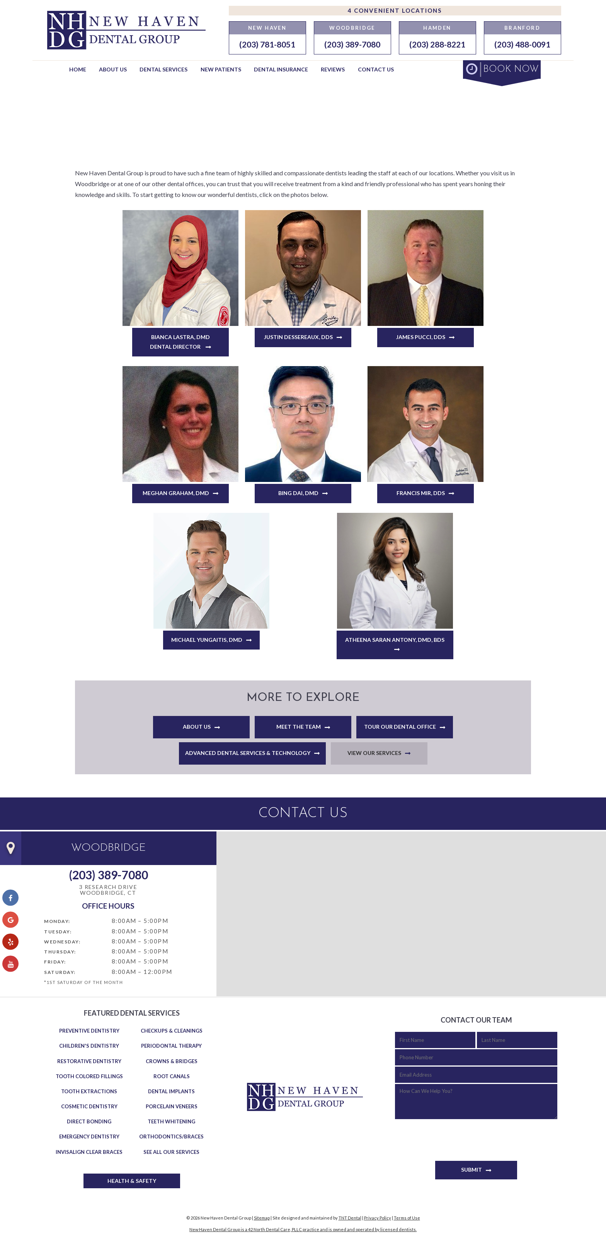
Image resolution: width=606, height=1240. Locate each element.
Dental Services (163, 69)
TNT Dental (350, 1217)
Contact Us (376, 69)
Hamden (437, 28)
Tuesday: (57, 932)
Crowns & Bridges (171, 1061)
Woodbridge (352, 28)
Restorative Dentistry (89, 1061)
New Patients (221, 69)
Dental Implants (171, 1091)
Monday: (57, 921)
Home (77, 69)
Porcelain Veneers (171, 1106)
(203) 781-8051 (267, 44)
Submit (471, 1169)
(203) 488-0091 (522, 44)
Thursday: (60, 952)
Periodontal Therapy (171, 1046)
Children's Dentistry (89, 1046)
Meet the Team (298, 726)
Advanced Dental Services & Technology (247, 753)
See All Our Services (171, 1152)
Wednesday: (62, 942)
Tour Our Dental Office (400, 726)
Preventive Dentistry (89, 1031)
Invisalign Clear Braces (89, 1152)
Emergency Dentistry (89, 1136)
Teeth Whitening (171, 1121)
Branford (522, 28)
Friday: (55, 962)
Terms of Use (407, 1217)
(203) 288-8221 (437, 44)
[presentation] (453, 1136)
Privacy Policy (377, 1217)
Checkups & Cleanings (172, 1031)
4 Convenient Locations (395, 10)
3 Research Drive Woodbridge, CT (108, 890)
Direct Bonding (89, 1121)
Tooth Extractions (89, 1091)
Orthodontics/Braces (171, 1136)
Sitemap (262, 1217)
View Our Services (374, 753)
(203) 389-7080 (352, 44)
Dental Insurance (281, 69)
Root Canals (171, 1076)
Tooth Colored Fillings (89, 1076)
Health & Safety (131, 1180)
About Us (113, 69)
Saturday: (60, 972)
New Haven (267, 28)
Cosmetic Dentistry (89, 1106)
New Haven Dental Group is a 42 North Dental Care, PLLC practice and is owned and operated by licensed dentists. (303, 1229)
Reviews (333, 69)
